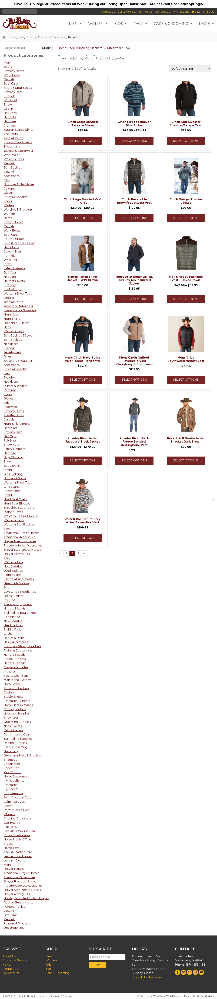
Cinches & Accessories (19, 579)
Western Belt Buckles (19, 524)
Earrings (9, 348)
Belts (7, 327)
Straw (8, 104)
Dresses (9, 297)
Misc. (7, 180)
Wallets (9, 205)
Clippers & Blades (16, 667)
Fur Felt (9, 96)
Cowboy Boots (14, 71)
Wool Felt (10, 100)
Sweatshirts (12, 146)
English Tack (13, 617)
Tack (7, 558)
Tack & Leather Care (18, 852)
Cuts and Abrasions (17, 835)
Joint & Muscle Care (17, 797)
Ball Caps (10, 113)
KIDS (120, 24)
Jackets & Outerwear (52, 37)
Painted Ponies (14, 906)
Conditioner (12, 764)
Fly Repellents (14, 780)
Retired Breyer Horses (19, 902)
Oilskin (8, 108)
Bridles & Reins (14, 638)
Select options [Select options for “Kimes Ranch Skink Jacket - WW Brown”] (82, 299)
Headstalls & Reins (16, 583)
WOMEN (98, 24)
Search (46, 47)
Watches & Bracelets (18, 209)
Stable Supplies (15, 659)
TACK (141, 24)
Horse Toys (11, 848)
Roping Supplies (15, 743)
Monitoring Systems (17, 680)
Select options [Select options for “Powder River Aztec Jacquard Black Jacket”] (82, 460)
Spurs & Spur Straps (18, 87)
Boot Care (11, 83)
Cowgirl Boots (13, 222)
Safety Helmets (14, 268)
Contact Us (162, 11)
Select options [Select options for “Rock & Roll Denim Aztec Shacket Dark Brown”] (186, 460)
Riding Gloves (13, 512)
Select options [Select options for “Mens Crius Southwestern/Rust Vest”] (186, 379)
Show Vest (11, 717)
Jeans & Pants (13, 138)
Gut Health (12, 822)
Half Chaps (11, 247)
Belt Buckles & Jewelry (20, 335)
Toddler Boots (14, 415)
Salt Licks (10, 827)
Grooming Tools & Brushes (22, 755)
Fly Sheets (11, 789)
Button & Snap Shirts (18, 129)
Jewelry (9, 377)
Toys (7, 528)
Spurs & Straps (14, 239)
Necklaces (11, 344)
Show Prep (11, 768)
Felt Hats (10, 440)
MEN (75, 24)
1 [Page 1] (66, 553)
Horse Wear (12, 684)
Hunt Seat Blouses (17, 503)
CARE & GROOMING (173, 24)
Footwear (10, 407)
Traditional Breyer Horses (21, 533)
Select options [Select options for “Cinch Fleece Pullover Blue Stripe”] (134, 140)
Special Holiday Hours (147, 977)
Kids (6, 402)
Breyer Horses (14, 869)
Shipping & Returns (61, 996)
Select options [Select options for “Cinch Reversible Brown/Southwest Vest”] (134, 218)
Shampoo (10, 759)
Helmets (10, 117)
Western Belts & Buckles (21, 516)
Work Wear (12, 155)
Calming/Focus (14, 801)
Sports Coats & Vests (18, 142)
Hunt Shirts (12, 318)
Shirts (8, 461)
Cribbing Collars (15, 709)
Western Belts (14, 159)
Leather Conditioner (18, 856)
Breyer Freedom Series (20, 541)
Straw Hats (11, 444)
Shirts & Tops (13, 289)
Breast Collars (13, 596)
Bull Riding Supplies (18, 738)
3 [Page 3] (78, 553)
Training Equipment (18, 604)
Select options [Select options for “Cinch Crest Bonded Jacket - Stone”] (82, 140)
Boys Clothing (13, 457)
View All (9, 163)
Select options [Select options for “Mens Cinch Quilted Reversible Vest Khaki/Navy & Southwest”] (134, 379)
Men (21, 37)
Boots (8, 66)
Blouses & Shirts (15, 478)
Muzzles (9, 671)
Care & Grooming (16, 747)
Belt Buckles (13, 167)
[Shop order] (190, 68)
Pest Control (12, 772)
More (7, 864)
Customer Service (130, 11)
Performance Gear (17, 734)
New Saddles (13, 566)
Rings (7, 356)
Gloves (8, 192)
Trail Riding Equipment (20, 612)
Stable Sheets (13, 696)
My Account (181, 11)
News (148, 11)
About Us (108, 11)
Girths (8, 633)
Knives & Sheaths (15, 197)
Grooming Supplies (17, 722)
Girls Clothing (13, 474)
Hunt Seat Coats (15, 499)
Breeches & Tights (16, 323)
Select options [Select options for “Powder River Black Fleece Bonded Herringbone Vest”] (134, 460)
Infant (8, 470)
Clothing (31, 37)
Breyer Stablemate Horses (22, 549)
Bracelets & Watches (18, 360)
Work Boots (12, 75)
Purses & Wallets (15, 386)
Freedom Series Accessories (23, 545)
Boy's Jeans (11, 465)
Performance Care (17, 810)
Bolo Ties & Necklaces (19, 184)
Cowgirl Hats (12, 251)
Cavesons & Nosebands (20, 591)
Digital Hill (189, 996)
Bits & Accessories (16, 642)
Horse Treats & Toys (17, 839)
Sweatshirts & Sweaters (20, 310)
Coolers (9, 692)
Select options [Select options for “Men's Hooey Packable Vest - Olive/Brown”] (186, 299)
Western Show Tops (18, 293)
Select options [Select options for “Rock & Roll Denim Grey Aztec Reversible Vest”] (82, 537)
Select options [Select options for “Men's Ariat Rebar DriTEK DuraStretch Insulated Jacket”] (134, 299)
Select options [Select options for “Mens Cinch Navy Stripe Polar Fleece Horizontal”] (82, 379)
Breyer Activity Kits (17, 554)
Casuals (9, 79)
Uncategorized (14, 927)
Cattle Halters (13, 730)
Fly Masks (10, 785)
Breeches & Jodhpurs (19, 507)
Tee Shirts (11, 134)
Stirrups (9, 600)
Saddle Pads (12, 575)
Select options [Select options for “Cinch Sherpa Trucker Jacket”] (186, 218)
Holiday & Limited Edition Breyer (26, 898)
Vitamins (9, 814)
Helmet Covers (14, 281)
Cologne (10, 188)
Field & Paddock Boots (19, 243)
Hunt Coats (12, 314)
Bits (6, 587)
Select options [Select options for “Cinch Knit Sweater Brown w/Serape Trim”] (186, 140)
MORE (207, 24)
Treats (8, 843)
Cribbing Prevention (18, 818)
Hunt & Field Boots (17, 423)
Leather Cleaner (15, 860)
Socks (8, 201)
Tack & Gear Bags (16, 675)
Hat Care (10, 121)
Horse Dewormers (16, 776)
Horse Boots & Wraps (18, 705)
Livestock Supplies (16, 713)
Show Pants (12, 491)
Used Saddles (13, 570)
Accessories (11, 176)
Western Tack (13, 562)
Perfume (10, 390)
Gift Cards (10, 915)
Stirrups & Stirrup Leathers (22, 646)
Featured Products (17, 923)
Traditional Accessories (19, 537)
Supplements (13, 793)
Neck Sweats (13, 726)
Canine (8, 806)
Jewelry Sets (12, 352)
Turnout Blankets (16, 688)
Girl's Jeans (11, 486)
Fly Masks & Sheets (17, 701)
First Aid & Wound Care (20, 831)
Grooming (11, 751)
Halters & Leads (14, 608)
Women (9, 213)
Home (11, 37)
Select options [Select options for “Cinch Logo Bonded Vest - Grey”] (82, 218)
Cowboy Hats (13, 92)
